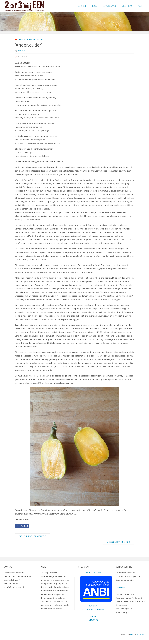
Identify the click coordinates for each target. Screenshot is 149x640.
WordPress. (141, 634)
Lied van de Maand (27, 39)
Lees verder (121, 587)
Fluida (132, 634)
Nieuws (40, 39)
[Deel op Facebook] (22, 526)
